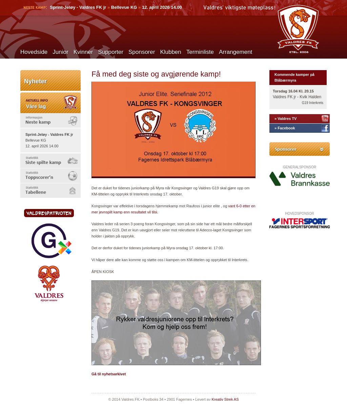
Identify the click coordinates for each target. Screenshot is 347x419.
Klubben (170, 52)
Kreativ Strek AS (225, 399)
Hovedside (33, 52)
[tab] (50, 120)
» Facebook (284, 128)
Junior (60, 52)
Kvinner (83, 52)
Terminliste (200, 52)
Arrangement (235, 52)
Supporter (110, 52)
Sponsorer (141, 52)
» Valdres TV (285, 119)
